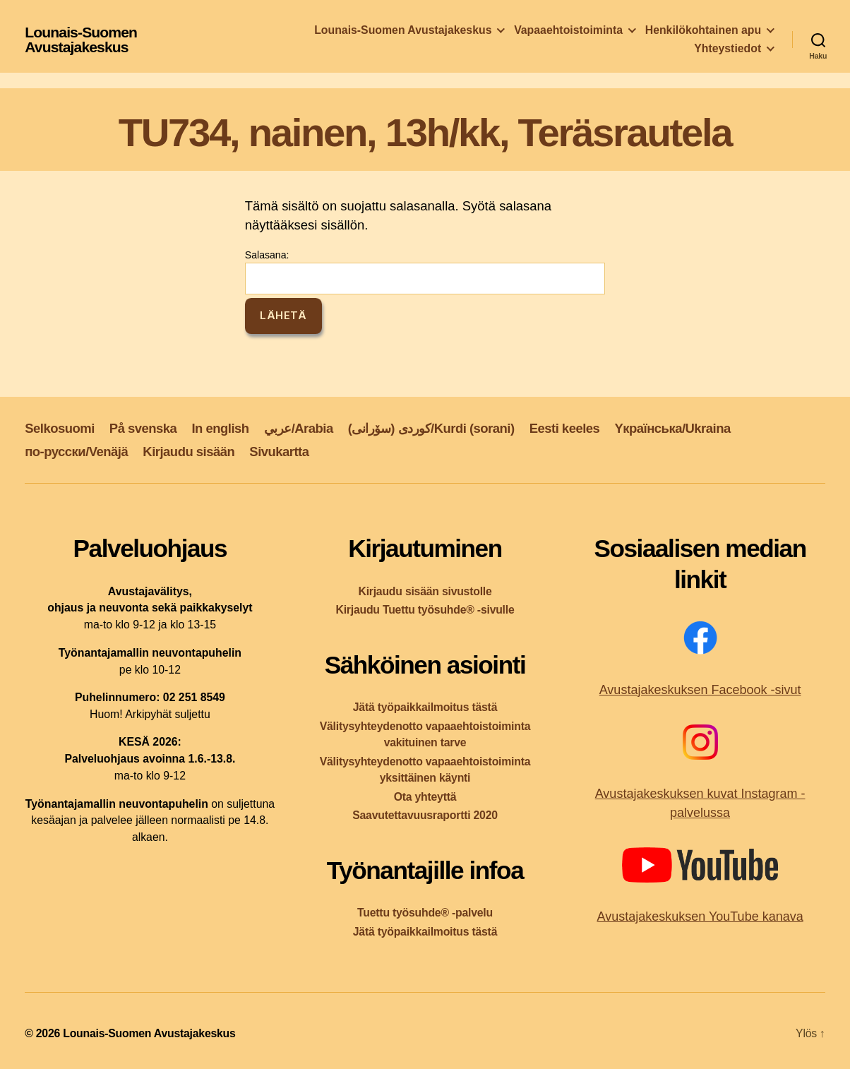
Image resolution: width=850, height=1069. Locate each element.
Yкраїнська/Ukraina (672, 428)
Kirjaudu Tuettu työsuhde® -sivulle (424, 610)
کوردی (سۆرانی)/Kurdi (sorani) (431, 428)
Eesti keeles (564, 428)
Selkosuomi (60, 428)
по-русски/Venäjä (76, 451)
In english (220, 428)
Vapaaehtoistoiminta (568, 30)
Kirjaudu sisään (188, 451)
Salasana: (425, 271)
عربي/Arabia (298, 428)
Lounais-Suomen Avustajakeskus (81, 39)
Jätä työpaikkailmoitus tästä (425, 707)
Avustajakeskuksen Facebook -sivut (700, 690)
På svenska (143, 428)
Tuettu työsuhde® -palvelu (425, 913)
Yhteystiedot (727, 48)
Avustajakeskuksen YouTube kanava (700, 916)
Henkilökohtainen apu (703, 30)
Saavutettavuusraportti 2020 (425, 815)
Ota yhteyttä (425, 797)
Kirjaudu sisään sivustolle (424, 591)
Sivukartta (279, 451)
